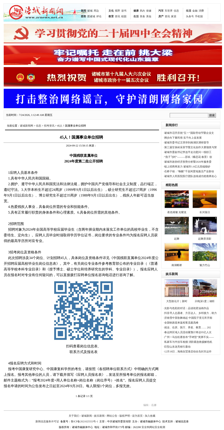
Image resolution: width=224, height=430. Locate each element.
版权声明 (124, 415)
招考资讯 (49, 125)
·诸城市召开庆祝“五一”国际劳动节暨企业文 (189, 132)
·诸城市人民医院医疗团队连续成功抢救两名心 (190, 176)
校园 (123, 16)
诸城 (90, 10)
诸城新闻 (86, 415)
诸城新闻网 (26, 125)
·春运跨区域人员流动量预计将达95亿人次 (188, 332)
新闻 (83, 10)
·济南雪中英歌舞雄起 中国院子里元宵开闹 (188, 317)
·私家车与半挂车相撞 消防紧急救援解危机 (188, 341)
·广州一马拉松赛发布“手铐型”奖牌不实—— (189, 337)
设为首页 (137, 415)
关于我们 (74, 415)
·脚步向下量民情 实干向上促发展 (183, 137)
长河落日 (205, 212)
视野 (117, 10)
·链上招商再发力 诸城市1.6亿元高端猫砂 (187, 166)
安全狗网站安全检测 (153, 427)
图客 (83, 16)
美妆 (148, 16)
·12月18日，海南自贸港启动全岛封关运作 (188, 351)
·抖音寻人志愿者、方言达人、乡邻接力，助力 (190, 313)
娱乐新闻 (172, 274)
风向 (142, 10)
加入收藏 (150, 415)
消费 (201, 10)
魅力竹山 (205, 265)
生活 (136, 16)
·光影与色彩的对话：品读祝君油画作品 (186, 308)
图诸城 (91, 16)
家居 (173, 16)
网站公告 (112, 415)
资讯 (117, 16)
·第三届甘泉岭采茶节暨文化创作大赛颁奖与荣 (190, 147)
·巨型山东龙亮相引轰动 (177, 346)
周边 (96, 10)
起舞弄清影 (204, 238)
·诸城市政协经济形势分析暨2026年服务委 (188, 161)
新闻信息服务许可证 (47, 421)
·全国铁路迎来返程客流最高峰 (181, 322)
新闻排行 (172, 125)
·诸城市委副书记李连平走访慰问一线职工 (188, 152)
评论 (99, 16)
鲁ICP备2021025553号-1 (84, 421)
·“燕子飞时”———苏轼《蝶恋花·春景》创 (188, 156)
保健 (148, 10)
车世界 (169, 10)
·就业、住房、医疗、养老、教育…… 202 (187, 327)
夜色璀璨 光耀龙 (176, 212)
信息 (176, 10)
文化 (111, 10)
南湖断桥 (177, 265)
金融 (195, 10)
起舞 (176, 238)
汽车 (161, 10)
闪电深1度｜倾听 (205, 301)
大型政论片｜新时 (176, 301)
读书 (123, 10)
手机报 (199, 16)
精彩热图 (172, 185)
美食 (142, 16)
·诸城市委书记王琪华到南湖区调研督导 (186, 142)
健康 (136, 10)
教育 (111, 16)
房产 (161, 16)
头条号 (190, 16)
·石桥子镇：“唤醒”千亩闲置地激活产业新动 (189, 171)
